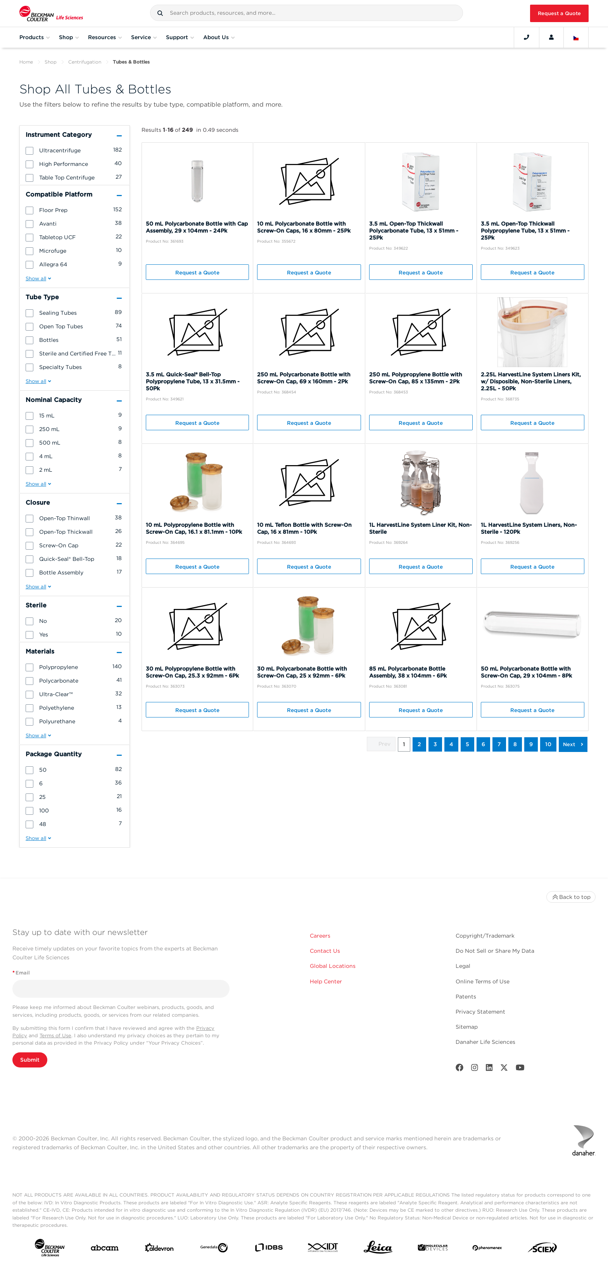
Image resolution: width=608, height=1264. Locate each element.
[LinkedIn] (489, 1069)
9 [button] (531, 744)
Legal (463, 966)
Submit (30, 1060)
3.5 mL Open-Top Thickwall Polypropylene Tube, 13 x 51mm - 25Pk (525, 231)
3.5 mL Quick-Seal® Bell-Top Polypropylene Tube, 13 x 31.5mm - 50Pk (193, 381)
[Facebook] (459, 1069)
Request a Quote (559, 13)
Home (26, 62)
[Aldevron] (159, 1249)
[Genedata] (214, 1249)
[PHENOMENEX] (487, 1249)
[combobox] (306, 13)
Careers (320, 936)
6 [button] (483, 744)
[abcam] (104, 1249)
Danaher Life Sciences (485, 1042)
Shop (51, 62)
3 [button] (435, 744)
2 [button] (419, 744)
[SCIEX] (542, 1249)
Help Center (326, 981)
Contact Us (325, 951)
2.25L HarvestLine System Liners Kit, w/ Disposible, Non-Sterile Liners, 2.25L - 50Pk (531, 381)
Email (21, 972)
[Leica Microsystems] (378, 1249)
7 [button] (499, 744)
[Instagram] (474, 1069)
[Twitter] (504, 1069)
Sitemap (467, 1027)
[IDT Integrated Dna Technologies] (323, 1249)
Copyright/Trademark (485, 936)
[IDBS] (268, 1249)
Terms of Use (55, 1035)
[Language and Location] (576, 37)
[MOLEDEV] (432, 1249)
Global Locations (333, 966)
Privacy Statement (480, 1012)
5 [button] (467, 744)
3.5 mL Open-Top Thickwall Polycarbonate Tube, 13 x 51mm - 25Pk (413, 231)
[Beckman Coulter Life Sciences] (51, 13)
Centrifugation (84, 62)
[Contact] (526, 37)
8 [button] (515, 744)
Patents (466, 996)
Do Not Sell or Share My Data (495, 951)
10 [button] (548, 744)
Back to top (571, 897)
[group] (75, 150)
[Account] (551, 37)
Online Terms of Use (483, 981)
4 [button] (451, 744)
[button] (160, 13)
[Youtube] (520, 1069)
